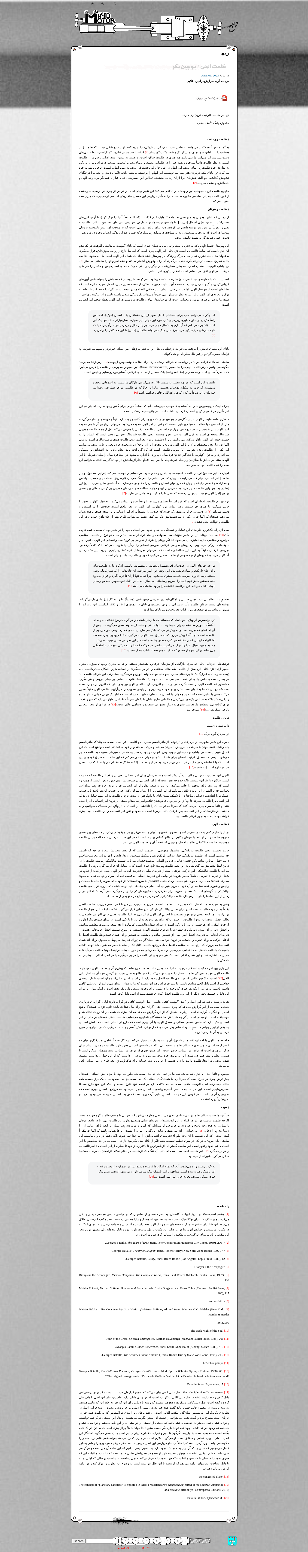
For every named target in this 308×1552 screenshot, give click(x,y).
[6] (136, 392)
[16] (191, 767)
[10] (221, 535)
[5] (106, 362)
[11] (129, 586)
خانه (97, 4)
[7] (124, 493)
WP (149, 1547)
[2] (195, 183)
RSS (142, 1547)
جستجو (85, 4)
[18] (201, 1130)
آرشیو (109, 4)
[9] (192, 521)
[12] (124, 650)
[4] (213, 335)
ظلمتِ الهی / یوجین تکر (199, 67)
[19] (207, 1151)
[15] (201, 733)
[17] (220, 978)
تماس (121, 4)
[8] (209, 511)
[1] (146, 152)
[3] (81, 261)
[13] (113, 704)
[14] (202, 709)
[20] (151, 1176)
